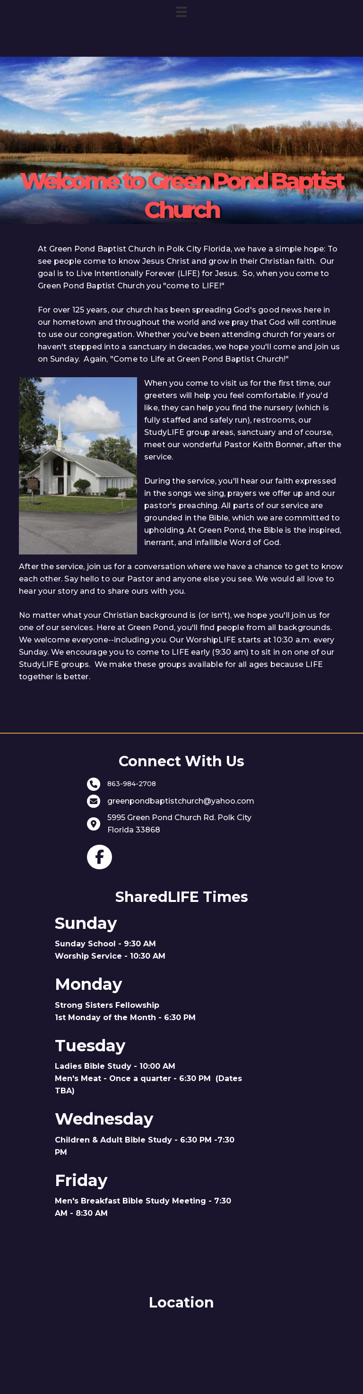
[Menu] (181, 12)
